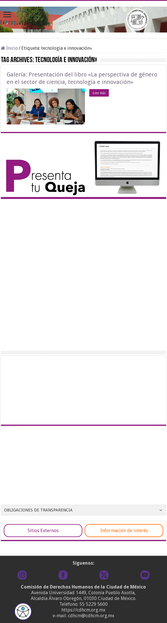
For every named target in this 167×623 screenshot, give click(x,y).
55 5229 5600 (93, 604)
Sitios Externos (43, 530)
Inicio (9, 48)
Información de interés (124, 530)
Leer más (99, 93)
